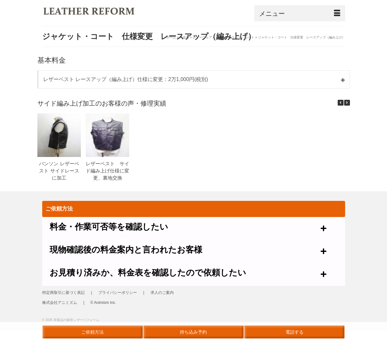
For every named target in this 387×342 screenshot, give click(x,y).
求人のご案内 (162, 292)
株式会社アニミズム (59, 302)
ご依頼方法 (92, 332)
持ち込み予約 (193, 332)
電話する (294, 332)
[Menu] (299, 13)
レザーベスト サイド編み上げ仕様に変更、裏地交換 (107, 171)
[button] (347, 103)
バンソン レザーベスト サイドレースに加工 (59, 171)
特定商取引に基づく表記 (63, 292)
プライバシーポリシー (117, 292)
